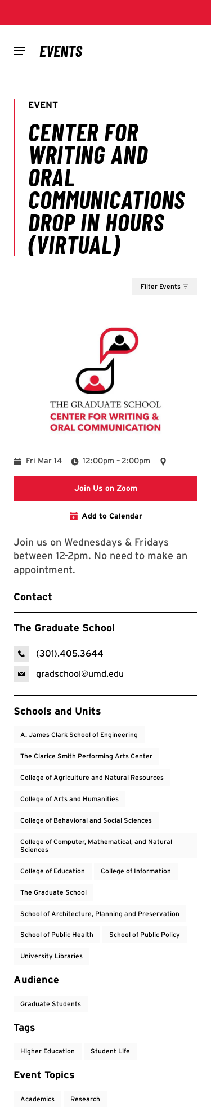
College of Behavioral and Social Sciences (86, 820)
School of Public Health (56, 934)
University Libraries (51, 956)
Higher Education (47, 1051)
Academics (37, 1099)
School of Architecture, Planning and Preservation (99, 913)
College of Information (136, 871)
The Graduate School (53, 892)
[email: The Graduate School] (69, 674)
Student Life (110, 1051)
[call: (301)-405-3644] (59, 654)
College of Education (52, 871)
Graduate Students (50, 1003)
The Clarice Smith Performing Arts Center (86, 756)
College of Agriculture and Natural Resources (92, 777)
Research (85, 1099)
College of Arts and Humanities (69, 798)
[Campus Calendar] (61, 50)
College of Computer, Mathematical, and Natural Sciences (96, 845)
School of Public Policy (144, 934)
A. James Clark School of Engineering (79, 734)
